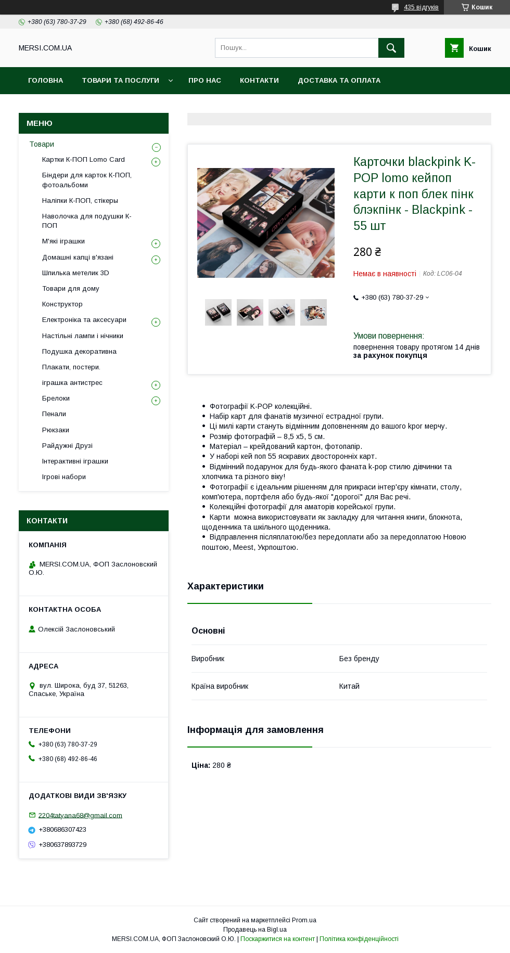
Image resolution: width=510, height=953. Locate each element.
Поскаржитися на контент (277, 939)
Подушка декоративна (79, 351)
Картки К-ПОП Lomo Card (83, 159)
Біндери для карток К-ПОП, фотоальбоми (87, 179)
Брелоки (56, 398)
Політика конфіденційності (359, 939)
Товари (41, 144)
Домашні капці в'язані (77, 257)
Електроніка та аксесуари (84, 320)
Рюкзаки (55, 430)
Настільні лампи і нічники (82, 336)
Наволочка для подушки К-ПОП (87, 220)
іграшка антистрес (72, 383)
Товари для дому (70, 288)
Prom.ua (304, 920)
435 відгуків (421, 7)
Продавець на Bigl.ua (255, 929)
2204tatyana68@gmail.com (80, 815)
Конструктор (62, 304)
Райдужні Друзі (67, 445)
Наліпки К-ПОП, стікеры (80, 200)
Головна (45, 80)
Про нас (204, 80)
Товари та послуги (120, 80)
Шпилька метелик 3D (75, 273)
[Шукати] (391, 48)
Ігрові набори (64, 477)
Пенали (54, 414)
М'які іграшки (63, 241)
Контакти (259, 80)
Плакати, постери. (71, 367)
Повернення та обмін (72, 107)
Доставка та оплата (339, 80)
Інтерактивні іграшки (75, 461)
